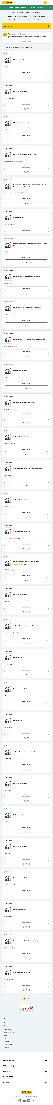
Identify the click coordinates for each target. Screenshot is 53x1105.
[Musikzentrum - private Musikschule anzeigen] (8, 563)
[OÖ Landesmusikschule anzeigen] (8, 437)
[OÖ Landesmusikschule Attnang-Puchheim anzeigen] (8, 626)
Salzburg (6, 1035)
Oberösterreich (9, 1044)
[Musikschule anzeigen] (8, 658)
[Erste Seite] (20, 998)
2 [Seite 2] (28, 999)
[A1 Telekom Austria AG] (26, 1008)
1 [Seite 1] (24, 999)
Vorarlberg (7, 1041)
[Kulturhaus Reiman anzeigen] (8, 815)
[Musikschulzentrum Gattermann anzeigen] (8, 123)
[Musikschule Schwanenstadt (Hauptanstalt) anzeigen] (8, 339)
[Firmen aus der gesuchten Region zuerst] (2, 47)
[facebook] (19, 1100)
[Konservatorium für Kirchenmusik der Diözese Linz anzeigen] (8, 245)
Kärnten (6, 1047)
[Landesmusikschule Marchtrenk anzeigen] (8, 689)
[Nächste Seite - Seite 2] (32, 998)
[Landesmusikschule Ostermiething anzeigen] (8, 941)
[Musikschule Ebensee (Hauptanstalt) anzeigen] (8, 276)
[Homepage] (7, 2)
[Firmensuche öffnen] (45, 2)
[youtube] (24, 1100)
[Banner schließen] (51, 8)
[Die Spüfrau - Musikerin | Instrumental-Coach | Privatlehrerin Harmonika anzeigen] (8, 186)
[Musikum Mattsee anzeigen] (8, 910)
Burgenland (7, 1026)
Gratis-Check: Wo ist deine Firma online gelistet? (26, 8)
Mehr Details (26, 72)
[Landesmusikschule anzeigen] (8, 92)
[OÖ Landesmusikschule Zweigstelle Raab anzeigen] (8, 468)
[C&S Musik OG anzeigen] (8, 218)
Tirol (5, 1038)
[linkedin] (28, 1100)
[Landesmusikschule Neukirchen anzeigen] (8, 155)
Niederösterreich (9, 1032)
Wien (5, 1023)
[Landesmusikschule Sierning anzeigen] (8, 402)
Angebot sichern (26, 41)
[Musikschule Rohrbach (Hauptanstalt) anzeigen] (8, 308)
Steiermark (7, 1029)
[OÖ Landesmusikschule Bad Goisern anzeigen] (8, 752)
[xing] (33, 1100)
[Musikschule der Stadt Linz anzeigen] (8, 60)
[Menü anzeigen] (50, 3)
